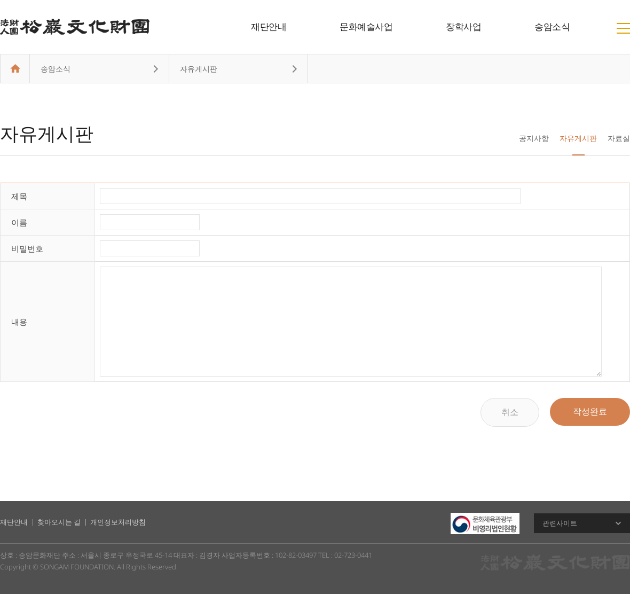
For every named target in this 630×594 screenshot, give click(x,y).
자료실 (619, 138)
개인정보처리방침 (118, 522)
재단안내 (268, 26)
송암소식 (552, 26)
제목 (19, 196)
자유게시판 (578, 138)
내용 (19, 321)
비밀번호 (27, 248)
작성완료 (590, 411)
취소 (509, 412)
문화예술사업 (366, 26)
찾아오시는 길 (59, 522)
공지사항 (534, 138)
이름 (19, 222)
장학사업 (463, 26)
